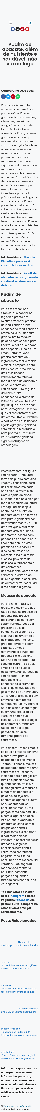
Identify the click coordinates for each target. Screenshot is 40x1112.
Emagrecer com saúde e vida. (18, 1106)
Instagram (17, 896)
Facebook (22, 900)
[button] (10, 23)
